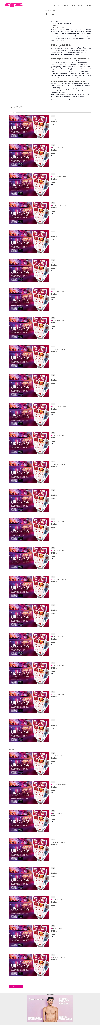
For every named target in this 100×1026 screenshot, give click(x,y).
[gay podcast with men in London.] (50, 1021)
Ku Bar (54, 121)
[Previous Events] (11, 983)
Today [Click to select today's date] (50, 983)
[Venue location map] (29, 61)
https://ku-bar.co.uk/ (58, 27)
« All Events (88, 20)
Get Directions (56, 25)
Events (49, 10)
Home (46, 10)
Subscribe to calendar (15, 986)
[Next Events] (89, 983)
